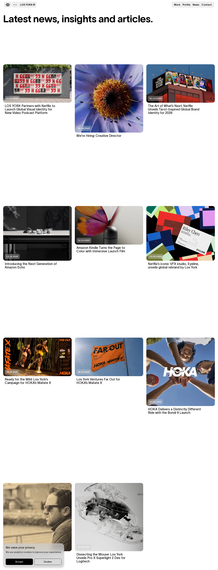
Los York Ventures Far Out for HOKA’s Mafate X (98, 381)
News (196, 4)
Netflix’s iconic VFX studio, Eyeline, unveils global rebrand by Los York (173, 265)
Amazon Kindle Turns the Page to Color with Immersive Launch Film (100, 249)
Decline (48, 562)
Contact (207, 4)
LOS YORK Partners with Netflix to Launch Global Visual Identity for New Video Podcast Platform (30, 109)
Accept (19, 562)
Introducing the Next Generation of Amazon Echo (31, 265)
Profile (186, 4)
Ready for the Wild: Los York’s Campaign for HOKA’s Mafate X (28, 381)
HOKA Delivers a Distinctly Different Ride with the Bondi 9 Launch (174, 410)
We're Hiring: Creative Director (98, 135)
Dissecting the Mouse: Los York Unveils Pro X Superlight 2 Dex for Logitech (100, 558)
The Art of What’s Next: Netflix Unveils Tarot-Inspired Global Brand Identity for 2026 (173, 109)
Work (177, 4)
